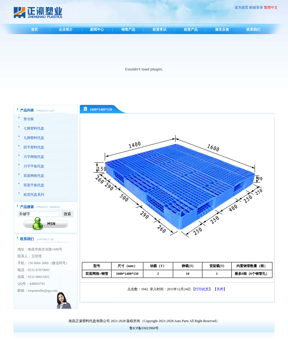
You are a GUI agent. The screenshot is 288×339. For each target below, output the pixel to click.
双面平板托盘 (34, 185)
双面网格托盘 (34, 176)
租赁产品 (191, 30)
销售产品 (128, 30)
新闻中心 (97, 30)
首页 (34, 30)
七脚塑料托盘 (34, 128)
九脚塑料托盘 (34, 138)
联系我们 (253, 30)
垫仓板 (29, 119)
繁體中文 (271, 7)
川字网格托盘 (34, 157)
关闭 (220, 289)
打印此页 (202, 289)
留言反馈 (222, 30)
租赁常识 (159, 30)
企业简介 (66, 30)
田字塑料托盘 (34, 147)
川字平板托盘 (34, 166)
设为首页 (241, 7)
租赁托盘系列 (34, 195)
